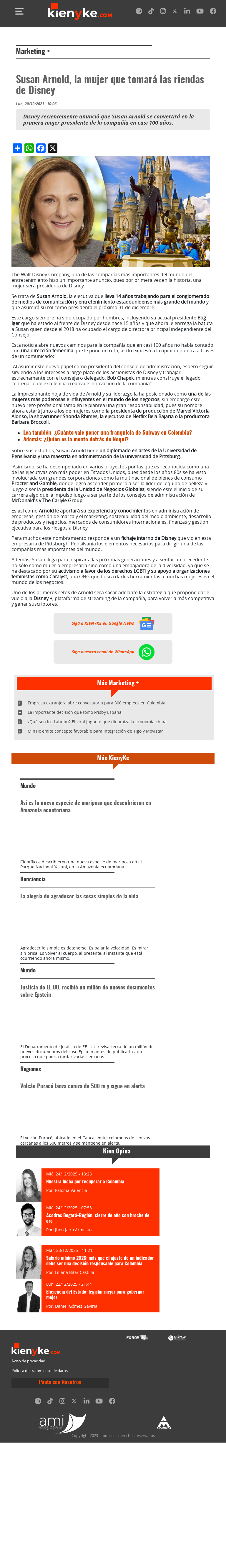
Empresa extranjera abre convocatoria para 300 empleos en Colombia (96, 703)
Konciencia (33, 910)
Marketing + (33, 52)
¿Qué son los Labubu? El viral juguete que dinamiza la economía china (97, 721)
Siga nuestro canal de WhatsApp (113, 652)
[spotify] (139, 12)
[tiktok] (151, 12)
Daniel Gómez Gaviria (76, 1429)
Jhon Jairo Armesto (73, 1353)
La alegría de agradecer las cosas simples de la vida (79, 927)
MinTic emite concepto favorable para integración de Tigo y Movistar (95, 731)
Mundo (28, 786)
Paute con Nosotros (60, 1506)
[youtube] (200, 12)
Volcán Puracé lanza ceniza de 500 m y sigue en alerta (82, 1179)
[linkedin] (187, 12)
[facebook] (213, 12)
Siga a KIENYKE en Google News (113, 623)
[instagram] (163, 12)
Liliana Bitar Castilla (74, 1395)
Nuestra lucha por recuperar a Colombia (85, 1305)
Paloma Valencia (71, 1314)
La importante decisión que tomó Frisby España (75, 712)
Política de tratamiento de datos (39, 1493)
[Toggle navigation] (19, 11)
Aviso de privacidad (28, 1484)
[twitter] (175, 12)
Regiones (30, 1162)
